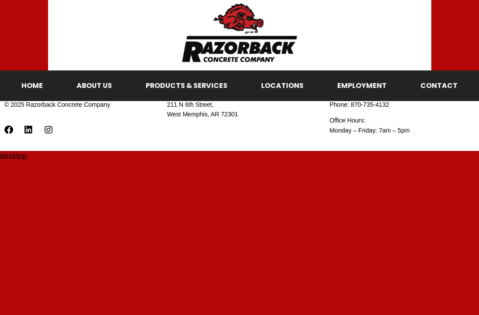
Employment (362, 85)
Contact (439, 85)
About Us (94, 85)
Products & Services (186, 85)
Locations (282, 85)
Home (32, 85)
